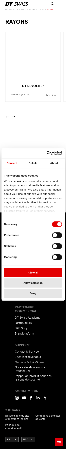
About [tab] (54, 163)
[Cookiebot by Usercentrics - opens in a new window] (47, 153)
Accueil (8, 9)
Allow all (33, 272)
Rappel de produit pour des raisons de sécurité (33, 377)
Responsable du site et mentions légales (17, 417)
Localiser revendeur (28, 357)
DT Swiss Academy (27, 317)
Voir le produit (33, 67)
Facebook (31, 399)
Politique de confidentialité (13, 426)
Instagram (17, 399)
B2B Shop (21, 328)
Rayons (50, 9)
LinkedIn (38, 399)
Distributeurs (23, 323)
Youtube (24, 399)
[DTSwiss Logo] (16, 4)
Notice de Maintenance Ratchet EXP (30, 369)
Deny (33, 293)
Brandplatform (24, 333)
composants (21, 9)
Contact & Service (27, 351)
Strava (45, 399)
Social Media (26, 391)
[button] (13, 117)
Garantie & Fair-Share (29, 362)
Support (22, 345)
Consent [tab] (12, 163)
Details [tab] (33, 163)
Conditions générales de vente (47, 417)
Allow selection (33, 282)
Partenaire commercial (26, 309)
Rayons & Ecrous (37, 9)
